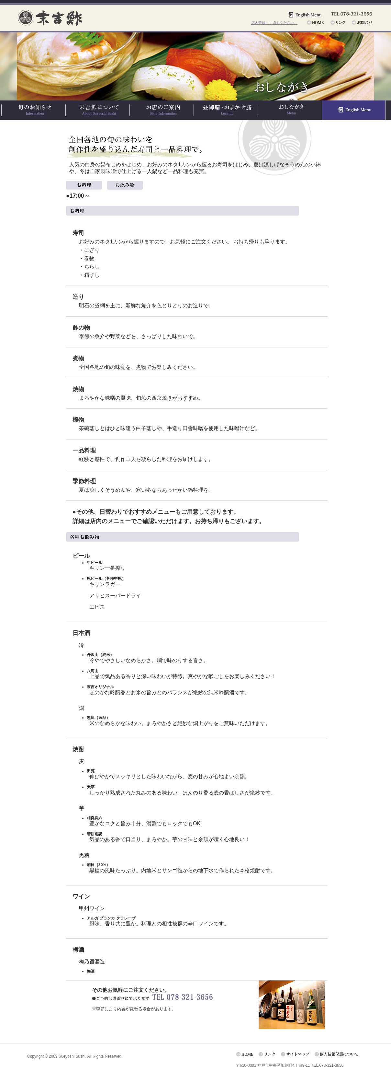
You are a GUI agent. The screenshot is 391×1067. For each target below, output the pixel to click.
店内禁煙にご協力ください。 (274, 23)
